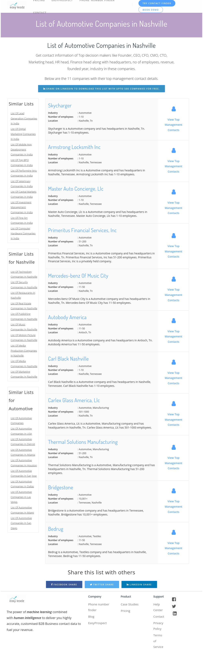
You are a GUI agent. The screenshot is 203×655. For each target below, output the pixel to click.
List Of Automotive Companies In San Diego (21, 523)
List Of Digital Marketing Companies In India (23, 134)
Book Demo (151, 9)
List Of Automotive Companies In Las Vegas (21, 497)
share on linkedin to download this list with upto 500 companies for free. (101, 88)
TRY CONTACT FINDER (157, 3)
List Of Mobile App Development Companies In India (22, 149)
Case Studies (130, 604)
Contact (39, 12)
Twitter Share (102, 584)
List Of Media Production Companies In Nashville (24, 350)
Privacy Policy (158, 627)
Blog (91, 617)
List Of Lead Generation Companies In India (24, 118)
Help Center (158, 607)
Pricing (126, 611)
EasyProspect (97, 624)
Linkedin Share (139, 584)
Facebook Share (64, 584)
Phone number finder (99, 607)
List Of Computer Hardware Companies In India (23, 233)
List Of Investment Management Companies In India (22, 207)
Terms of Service (158, 642)
